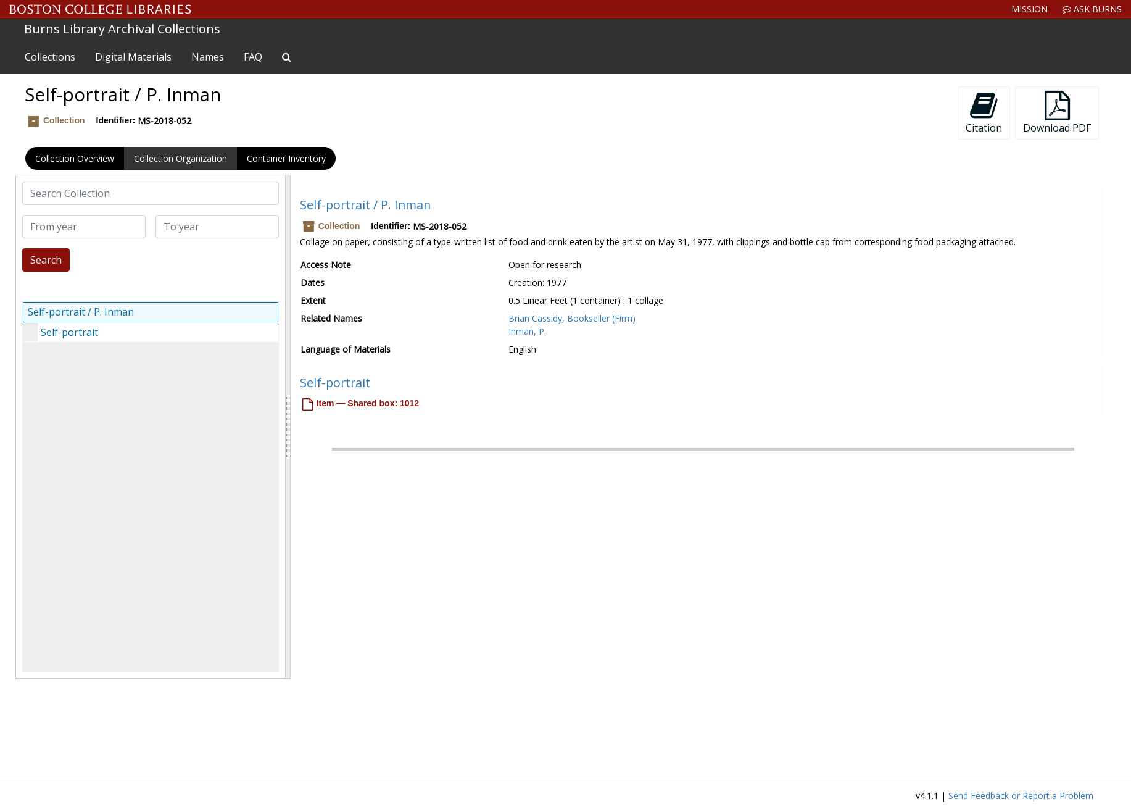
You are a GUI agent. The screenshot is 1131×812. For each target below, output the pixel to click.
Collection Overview (74, 158)
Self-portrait (69, 332)
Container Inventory (286, 158)
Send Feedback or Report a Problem (1020, 796)
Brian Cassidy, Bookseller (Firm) (572, 318)
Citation (984, 113)
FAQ (253, 57)
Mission (1029, 9)
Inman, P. (527, 331)
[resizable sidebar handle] (287, 426)
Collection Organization (180, 158)
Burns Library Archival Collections (122, 28)
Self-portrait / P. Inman (81, 312)
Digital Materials (133, 57)
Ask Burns (1092, 9)
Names (207, 57)
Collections (50, 57)
